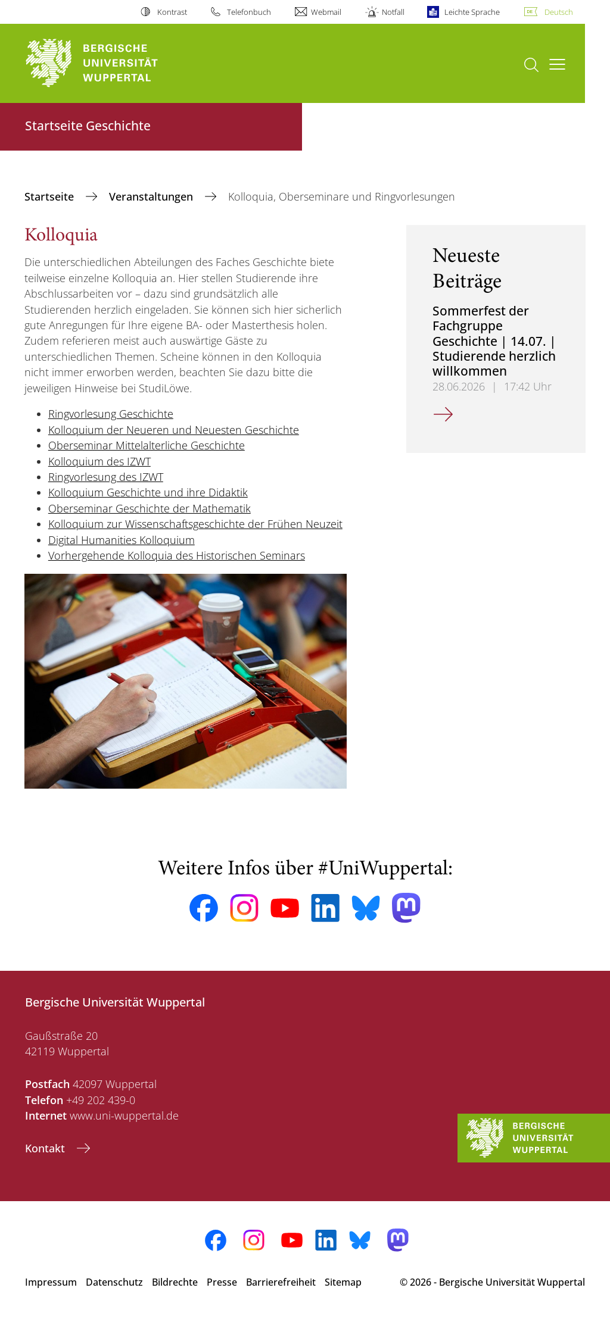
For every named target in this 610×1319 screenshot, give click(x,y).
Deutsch (558, 12)
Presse (222, 1282)
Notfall (393, 12)
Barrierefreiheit (281, 1282)
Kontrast (172, 12)
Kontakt (46, 1148)
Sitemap (343, 1282)
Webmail (326, 12)
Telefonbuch (249, 12)
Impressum (51, 1282)
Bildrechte (175, 1282)
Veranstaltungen (152, 196)
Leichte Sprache (472, 12)
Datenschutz (114, 1282)
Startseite (50, 196)
